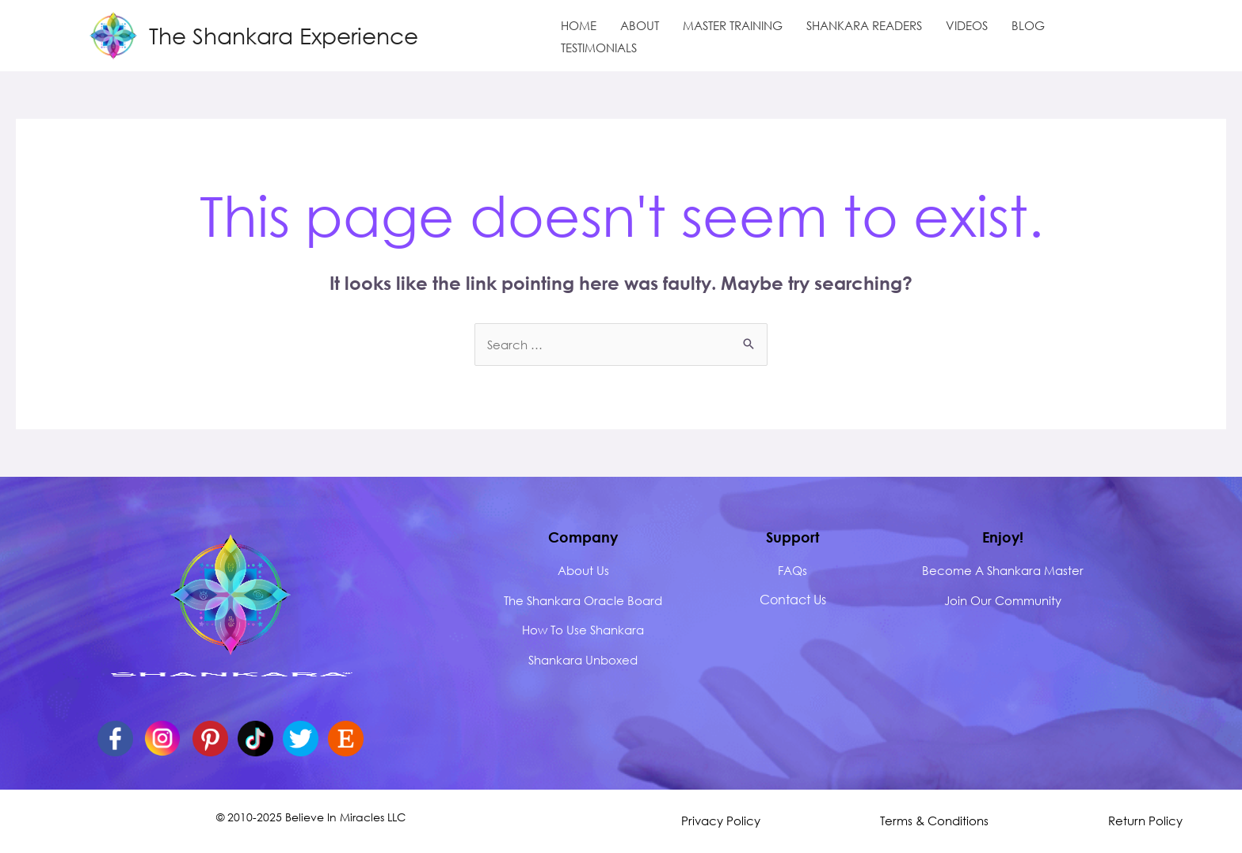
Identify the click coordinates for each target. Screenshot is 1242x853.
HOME (578, 25)
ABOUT (639, 25)
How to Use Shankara (583, 630)
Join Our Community (1002, 600)
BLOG (1028, 25)
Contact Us (793, 599)
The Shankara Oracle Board (583, 600)
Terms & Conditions (934, 820)
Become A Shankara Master (1003, 570)
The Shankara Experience (283, 34)
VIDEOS (967, 25)
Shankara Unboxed (583, 660)
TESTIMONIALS (599, 47)
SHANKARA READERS (864, 25)
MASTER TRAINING (733, 25)
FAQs (792, 570)
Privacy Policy (720, 820)
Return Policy (1145, 820)
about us (583, 570)
